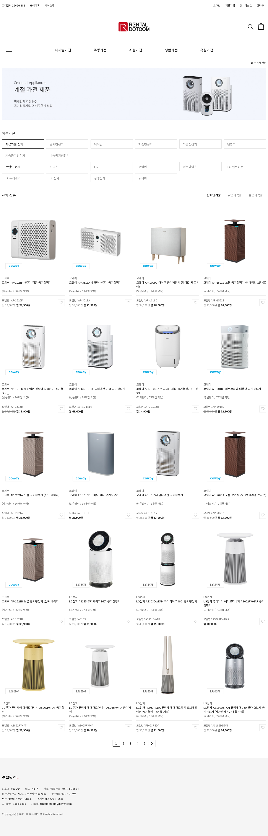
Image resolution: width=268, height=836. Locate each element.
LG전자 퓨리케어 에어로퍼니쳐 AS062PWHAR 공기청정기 (234, 594)
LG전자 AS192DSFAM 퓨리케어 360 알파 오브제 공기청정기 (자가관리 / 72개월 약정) (234, 700)
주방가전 (100, 49)
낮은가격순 (235, 195)
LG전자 (54, 178)
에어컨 (98, 144)
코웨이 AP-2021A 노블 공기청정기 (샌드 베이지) (31, 486)
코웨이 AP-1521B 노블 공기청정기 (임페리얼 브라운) (235, 274)
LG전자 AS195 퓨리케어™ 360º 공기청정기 (96, 593)
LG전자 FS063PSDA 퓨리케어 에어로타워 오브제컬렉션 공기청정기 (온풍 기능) (166, 700)
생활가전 (171, 49)
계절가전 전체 (14, 144)
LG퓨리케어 (13, 178)
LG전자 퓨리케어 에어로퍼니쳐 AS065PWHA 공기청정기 (100, 700)
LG (96, 167)
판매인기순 (214, 195)
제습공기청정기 (15, 155)
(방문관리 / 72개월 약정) (156, 279)
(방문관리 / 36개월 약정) (22, 385)
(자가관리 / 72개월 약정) (224, 279)
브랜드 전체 (12, 167)
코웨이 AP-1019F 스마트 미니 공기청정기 (96, 486)
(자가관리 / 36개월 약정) (22, 492)
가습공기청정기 (59, 155)
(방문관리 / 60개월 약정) (22, 279)
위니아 (142, 178)
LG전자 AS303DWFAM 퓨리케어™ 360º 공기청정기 (166, 593)
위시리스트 (246, 5)
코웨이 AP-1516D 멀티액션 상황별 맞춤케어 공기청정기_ (32, 381)
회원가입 (230, 5)
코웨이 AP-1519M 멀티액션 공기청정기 (162, 486)
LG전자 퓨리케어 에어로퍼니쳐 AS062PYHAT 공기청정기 (33, 700)
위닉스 (54, 167)
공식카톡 (35, 5)
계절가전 (135, 49)
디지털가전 (63, 49)
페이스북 (49, 5)
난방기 (231, 144)
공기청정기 (57, 144)
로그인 (216, 5)
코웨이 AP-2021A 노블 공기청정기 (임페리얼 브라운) (235, 486)
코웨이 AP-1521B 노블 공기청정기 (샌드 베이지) (31, 593)
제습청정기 (145, 144)
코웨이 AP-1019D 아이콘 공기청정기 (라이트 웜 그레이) (167, 275)
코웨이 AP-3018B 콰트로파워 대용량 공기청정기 (233, 380)
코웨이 (142, 167)
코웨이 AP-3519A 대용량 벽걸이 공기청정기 (97, 274)
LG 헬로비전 (235, 167)
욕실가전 (206, 49)
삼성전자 (99, 178)
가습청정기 (190, 144)
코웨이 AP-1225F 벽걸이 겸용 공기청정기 (29, 274)
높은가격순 (256, 195)
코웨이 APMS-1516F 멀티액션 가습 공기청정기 (98, 380)
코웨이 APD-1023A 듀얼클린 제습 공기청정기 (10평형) (167, 381)
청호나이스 (190, 167)
